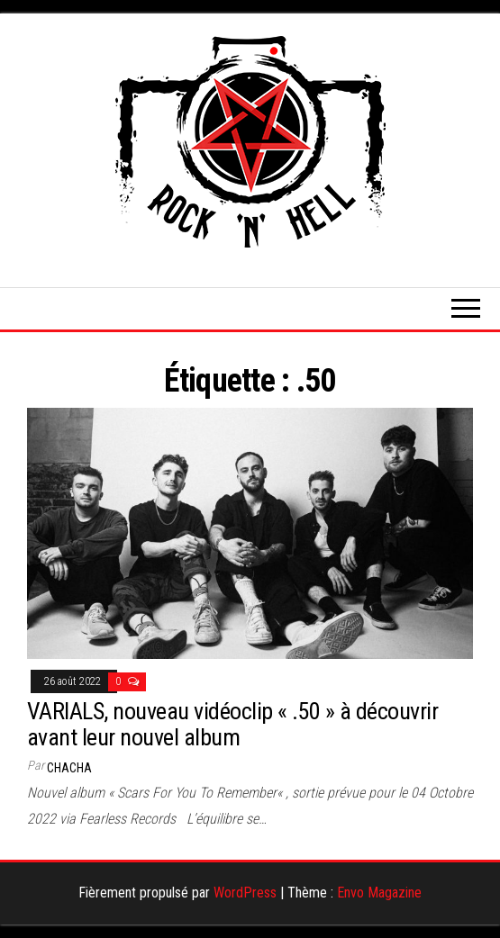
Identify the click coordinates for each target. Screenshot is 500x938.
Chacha (69, 768)
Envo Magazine (379, 892)
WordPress (245, 892)
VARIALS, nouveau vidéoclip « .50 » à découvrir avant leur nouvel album (232, 724)
